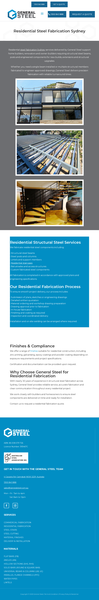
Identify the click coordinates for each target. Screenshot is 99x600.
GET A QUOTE (59, 4)
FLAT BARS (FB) (11, 556)
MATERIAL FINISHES (13, 537)
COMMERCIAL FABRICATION (17, 522)
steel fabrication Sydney (32, 50)
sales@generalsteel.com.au (16, 488)
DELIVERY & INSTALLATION (17, 541)
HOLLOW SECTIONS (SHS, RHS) (19, 564)
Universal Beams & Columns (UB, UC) (23, 571)
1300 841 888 (39, 4)
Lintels (8, 582)
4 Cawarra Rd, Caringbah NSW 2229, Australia (24, 477)
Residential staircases (21, 263)
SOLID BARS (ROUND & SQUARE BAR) (22, 567)
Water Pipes (10, 579)
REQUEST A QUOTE (82, 14)
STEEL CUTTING (11, 533)
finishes (34, 351)
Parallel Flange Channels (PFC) (21, 575)
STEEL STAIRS (10, 530)
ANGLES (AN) (10, 560)
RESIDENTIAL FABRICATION (17, 526)
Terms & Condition (51, 594)
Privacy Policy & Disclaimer (69, 594)
